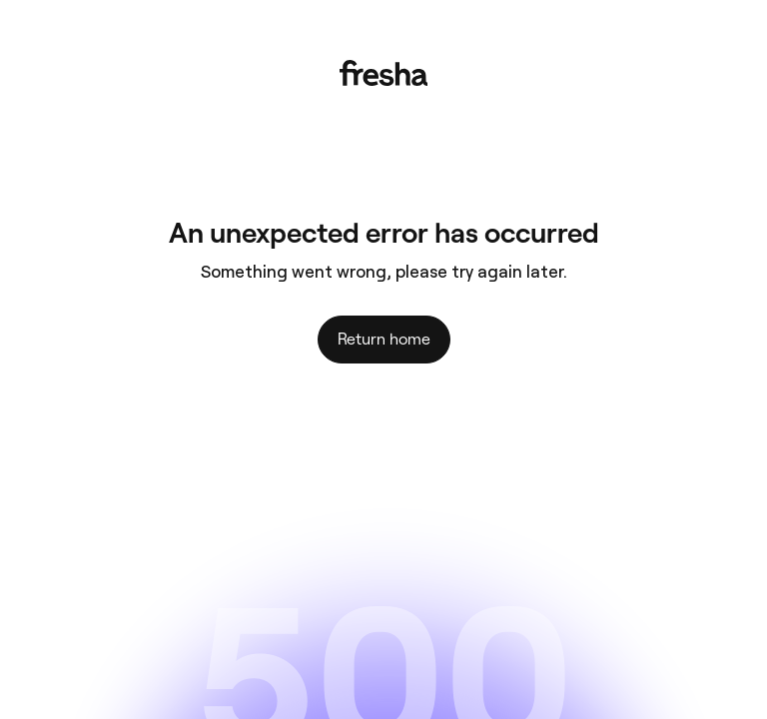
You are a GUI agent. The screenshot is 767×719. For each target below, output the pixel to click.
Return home (384, 339)
